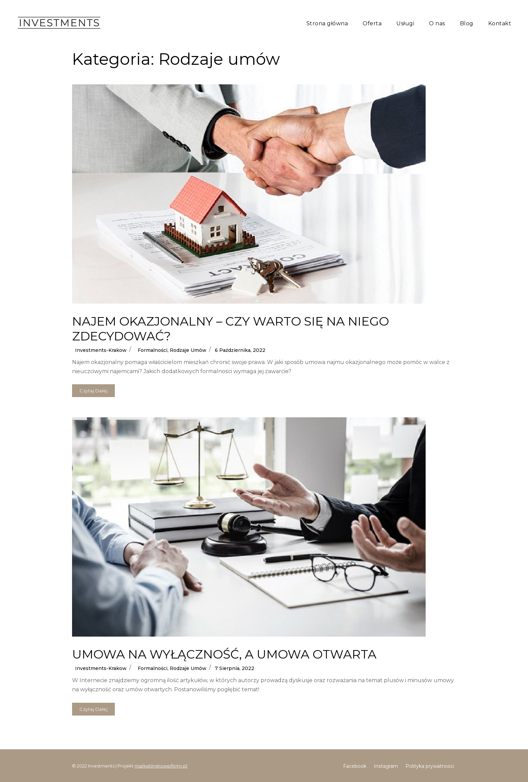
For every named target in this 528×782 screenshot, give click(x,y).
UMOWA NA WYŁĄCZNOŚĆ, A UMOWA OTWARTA (224, 654)
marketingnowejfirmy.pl (161, 766)
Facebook (354, 766)
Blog (466, 23)
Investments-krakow (101, 350)
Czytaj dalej (97, 388)
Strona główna (327, 23)
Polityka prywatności (429, 766)
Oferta (372, 23)
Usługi (405, 23)
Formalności (152, 350)
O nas (437, 23)
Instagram (386, 766)
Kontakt (500, 23)
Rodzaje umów (188, 350)
